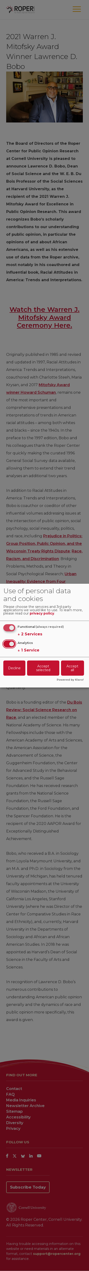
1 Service (28, 650)
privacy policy (42, 613)
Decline (14, 668)
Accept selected (43, 668)
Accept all (72, 668)
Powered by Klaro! (70, 679)
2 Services (30, 634)
